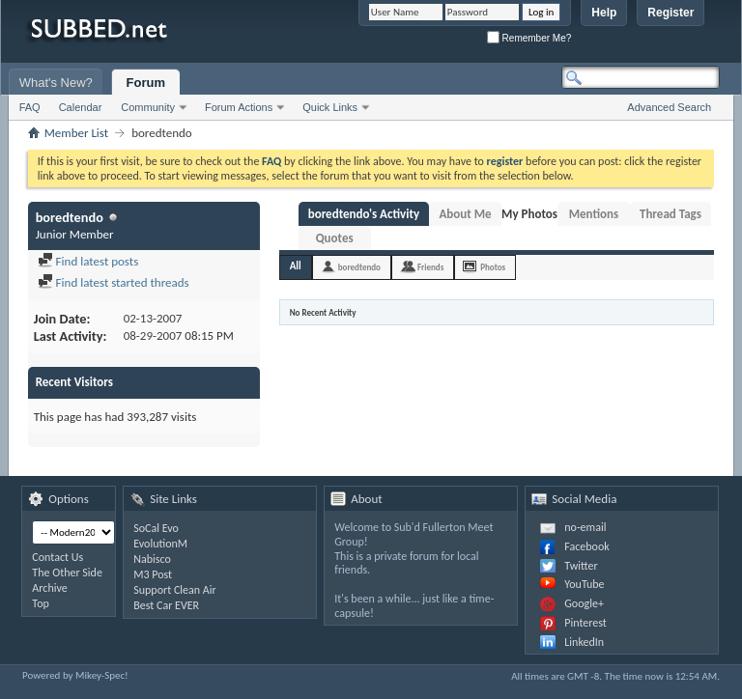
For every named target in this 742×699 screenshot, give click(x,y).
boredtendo (359, 267)
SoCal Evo (156, 528)
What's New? (56, 82)
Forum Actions (238, 107)
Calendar (80, 107)
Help (603, 12)
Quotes (335, 238)
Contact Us (57, 557)
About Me (465, 214)
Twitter (580, 566)
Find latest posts (88, 261)
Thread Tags (670, 214)
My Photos (529, 214)
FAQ (30, 107)
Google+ (584, 603)
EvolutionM (160, 543)
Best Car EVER (166, 605)
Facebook (586, 546)
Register (670, 12)
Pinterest (585, 622)
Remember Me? (529, 38)
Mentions (594, 214)
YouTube (584, 584)
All (295, 266)
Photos (492, 267)
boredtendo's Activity (363, 214)
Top (40, 603)
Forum (146, 82)
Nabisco (152, 559)
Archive (49, 588)
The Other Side (67, 572)
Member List (76, 133)
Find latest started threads (113, 282)
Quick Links (329, 107)
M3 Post (152, 574)
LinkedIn (584, 642)
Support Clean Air (174, 590)
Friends (430, 267)
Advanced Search (669, 107)
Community (148, 107)
